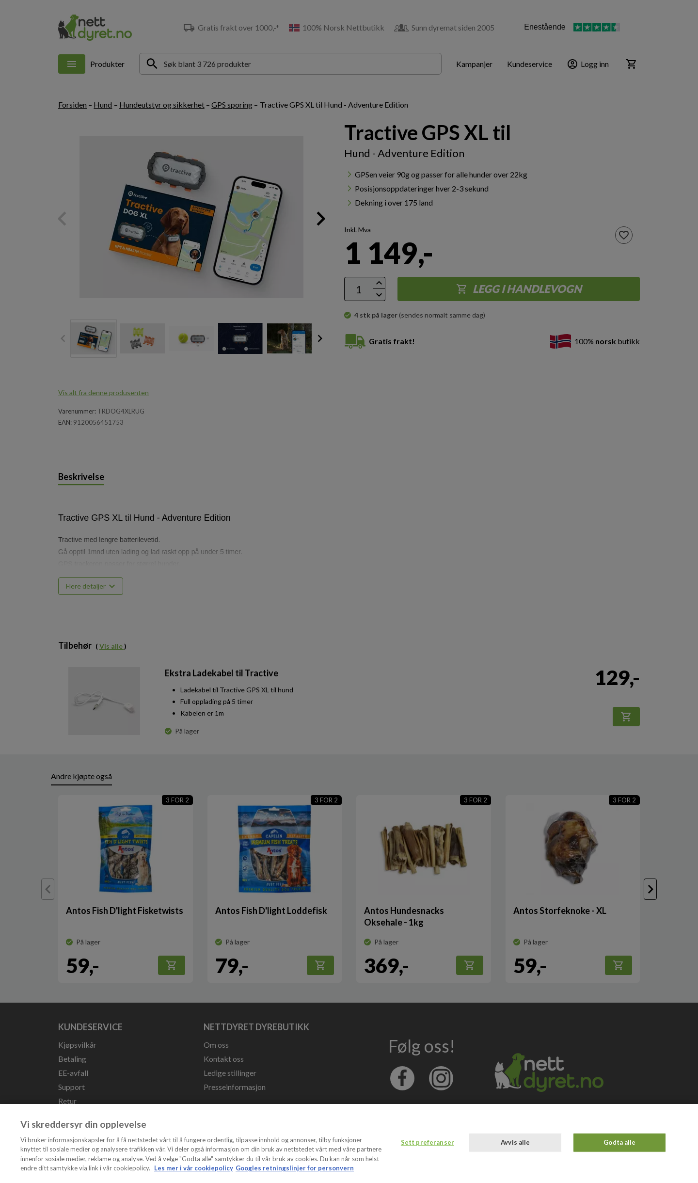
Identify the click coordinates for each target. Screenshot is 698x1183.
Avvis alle (515, 1142)
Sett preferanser (427, 1142)
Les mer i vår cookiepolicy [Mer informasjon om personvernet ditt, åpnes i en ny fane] (193, 1168)
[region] (349, 1143)
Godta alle (619, 1142)
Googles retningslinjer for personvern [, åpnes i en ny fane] (295, 1168)
